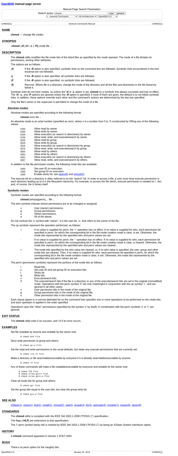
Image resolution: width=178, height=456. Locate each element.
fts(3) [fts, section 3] (89, 406)
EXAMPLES (9, 327)
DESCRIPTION (11, 52)
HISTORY (8, 432)
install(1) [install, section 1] (47, 406)
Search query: (73, 13)
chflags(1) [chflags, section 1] (16, 406)
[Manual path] (108, 16)
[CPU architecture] (87, 16)
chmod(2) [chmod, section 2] (79, 174)
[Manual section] (62, 16)
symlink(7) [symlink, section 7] (113, 406)
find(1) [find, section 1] (37, 406)
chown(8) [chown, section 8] (125, 406)
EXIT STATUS (11, 316)
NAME (6, 30)
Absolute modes (18, 108)
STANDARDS (10, 413)
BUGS (6, 443)
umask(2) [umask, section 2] (79, 406)
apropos (120, 13)
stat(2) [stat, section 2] (69, 406)
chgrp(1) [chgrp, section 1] (28, 406)
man (111, 13)
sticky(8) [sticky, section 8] (63, 174)
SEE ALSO (9, 401)
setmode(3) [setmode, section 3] (99, 406)
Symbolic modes (18, 190)
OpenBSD (7, 4)
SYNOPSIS (9, 41)
